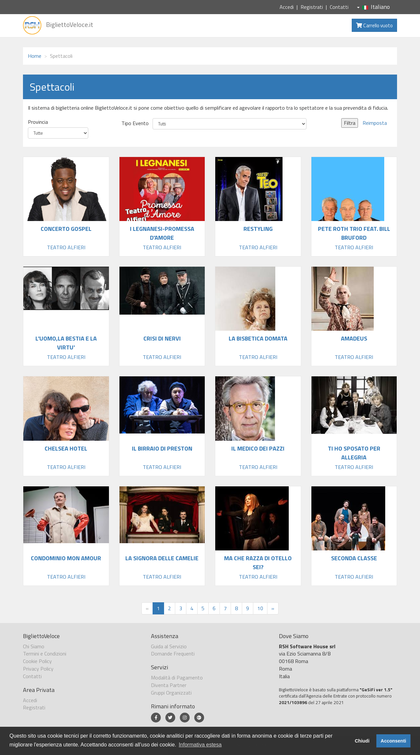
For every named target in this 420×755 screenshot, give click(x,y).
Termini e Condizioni (44, 653)
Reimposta (375, 123)
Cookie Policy (37, 661)
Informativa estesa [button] (200, 744)
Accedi (287, 7)
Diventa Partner (168, 685)
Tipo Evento (135, 123)
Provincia (38, 122)
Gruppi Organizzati (171, 693)
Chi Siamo (33, 646)
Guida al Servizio (169, 646)
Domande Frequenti (173, 653)
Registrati (312, 7)
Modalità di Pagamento (177, 677)
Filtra (349, 123)
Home (34, 56)
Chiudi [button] (362, 741)
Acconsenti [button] (393, 741)
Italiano (373, 6)
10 (260, 608)
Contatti (339, 7)
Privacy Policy (38, 669)
